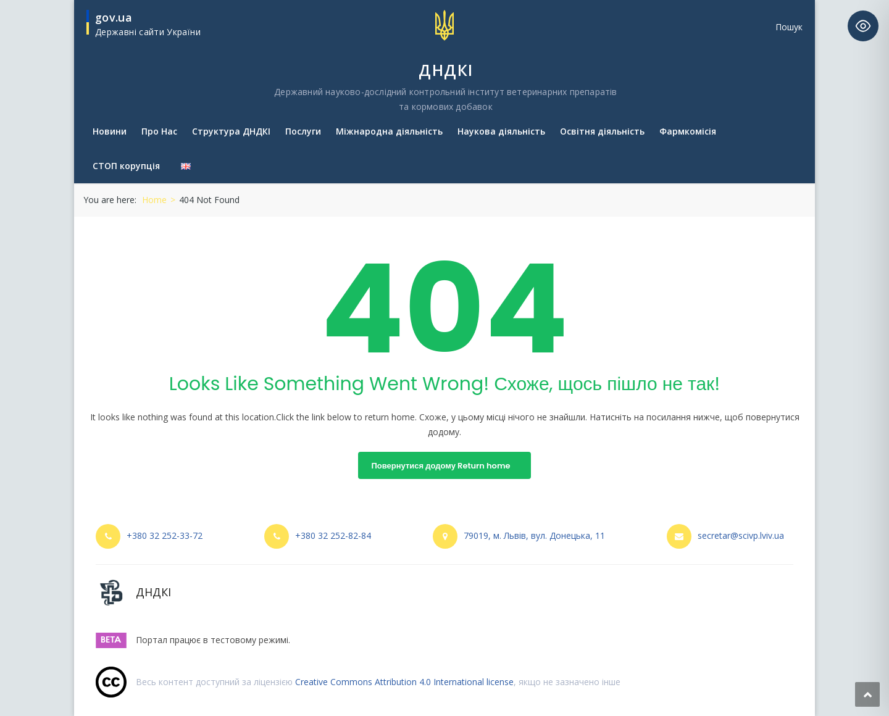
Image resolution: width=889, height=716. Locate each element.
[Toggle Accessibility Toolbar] (863, 26)
